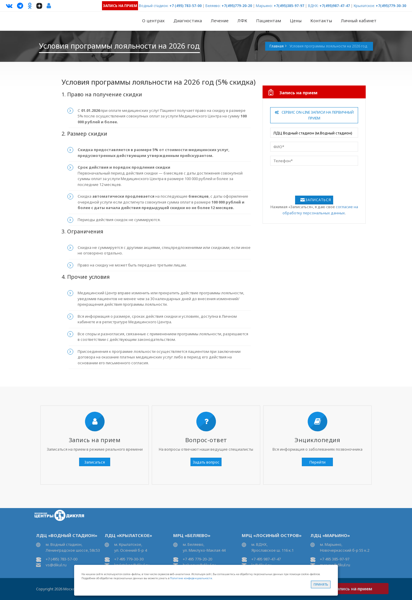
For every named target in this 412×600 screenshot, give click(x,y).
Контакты (321, 20)
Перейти (317, 462)
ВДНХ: (313, 5)
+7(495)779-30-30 (391, 5)
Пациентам (268, 20)
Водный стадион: (153, 5)
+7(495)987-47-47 (334, 5)
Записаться (318, 199)
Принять (321, 584)
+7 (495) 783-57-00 (185, 5)
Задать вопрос (206, 462)
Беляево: (213, 5)
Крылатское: (364, 5)
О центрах (153, 20)
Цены (296, 20)
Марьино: (264, 5)
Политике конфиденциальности (191, 578)
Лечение (220, 20)
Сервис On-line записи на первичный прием (314, 115)
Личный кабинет (359, 20)
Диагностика (187, 20)
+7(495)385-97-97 (289, 5)
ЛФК (242, 20)
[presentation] (310, 181)
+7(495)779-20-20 (237, 5)
